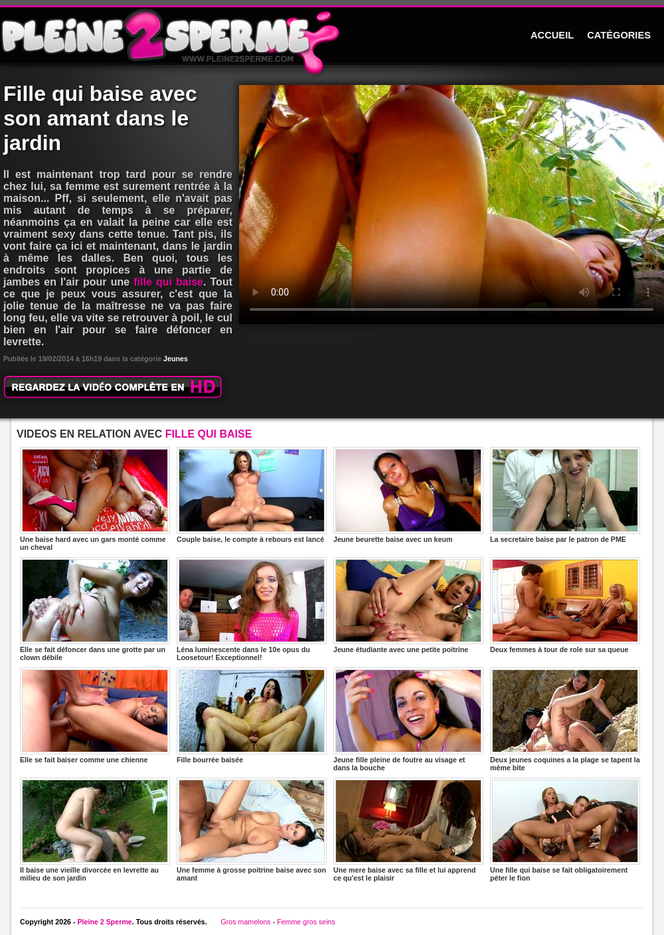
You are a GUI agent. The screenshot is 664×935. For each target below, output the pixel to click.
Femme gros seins (306, 922)
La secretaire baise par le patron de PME (565, 495)
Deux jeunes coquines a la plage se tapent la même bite (565, 719)
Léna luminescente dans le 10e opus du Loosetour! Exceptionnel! (252, 609)
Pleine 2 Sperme (104, 922)
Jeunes (175, 359)
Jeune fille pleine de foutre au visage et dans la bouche (408, 719)
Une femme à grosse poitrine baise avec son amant (252, 830)
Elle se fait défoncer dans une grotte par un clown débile (95, 609)
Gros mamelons (245, 922)
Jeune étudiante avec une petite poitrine (408, 605)
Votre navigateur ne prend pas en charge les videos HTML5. (451, 204)
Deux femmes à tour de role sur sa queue (565, 605)
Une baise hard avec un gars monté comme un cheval (95, 499)
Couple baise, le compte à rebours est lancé (252, 495)
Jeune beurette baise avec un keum (408, 495)
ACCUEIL (552, 35)
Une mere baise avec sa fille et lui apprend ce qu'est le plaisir (408, 830)
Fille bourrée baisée (252, 715)
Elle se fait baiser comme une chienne (95, 715)
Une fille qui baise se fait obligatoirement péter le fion (565, 830)
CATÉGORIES (619, 35)
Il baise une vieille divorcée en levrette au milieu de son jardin (95, 830)
